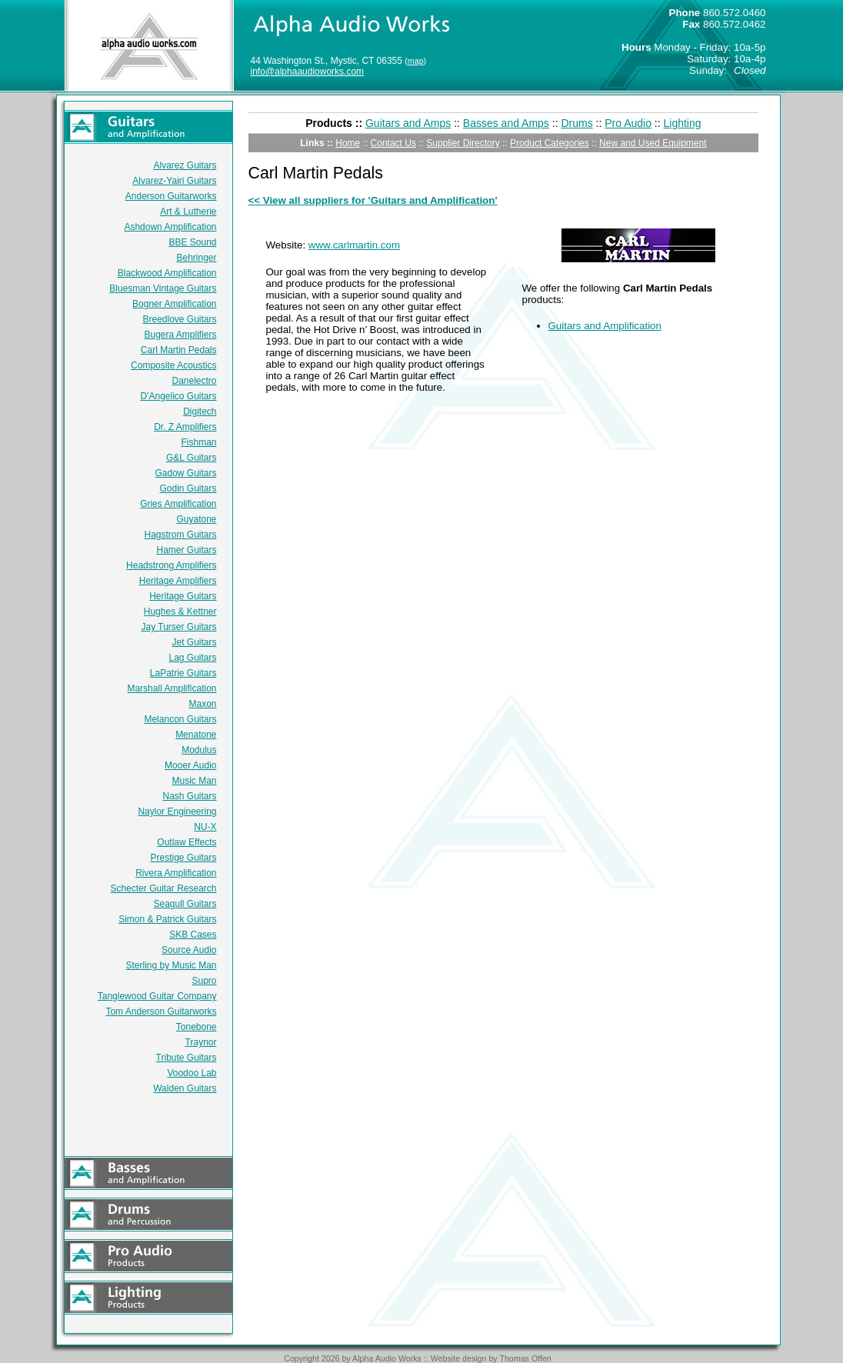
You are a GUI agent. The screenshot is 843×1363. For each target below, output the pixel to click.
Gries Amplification (178, 503)
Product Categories (549, 143)
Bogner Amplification (174, 303)
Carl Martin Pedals (179, 350)
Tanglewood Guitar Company (157, 996)
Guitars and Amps (408, 123)
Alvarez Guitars (184, 165)
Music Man (194, 780)
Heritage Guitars (182, 596)
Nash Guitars (189, 796)
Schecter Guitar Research (163, 888)
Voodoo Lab (191, 1073)
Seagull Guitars (184, 903)
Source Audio (189, 950)
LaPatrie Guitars (183, 673)
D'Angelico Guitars (179, 396)
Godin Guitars (187, 488)
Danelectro (194, 380)
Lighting (682, 123)
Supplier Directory (462, 143)
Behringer (196, 257)
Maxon (202, 703)
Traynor (201, 1042)
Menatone (195, 734)
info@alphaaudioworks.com (308, 71)
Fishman (198, 442)
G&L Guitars (191, 457)
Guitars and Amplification (604, 326)
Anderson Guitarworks (171, 196)
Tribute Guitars (186, 1057)
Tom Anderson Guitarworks (160, 1011)
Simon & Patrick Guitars (167, 919)
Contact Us (393, 143)
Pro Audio (628, 123)
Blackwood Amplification (167, 273)
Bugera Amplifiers (180, 334)
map (416, 60)
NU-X (205, 826)
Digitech (199, 411)
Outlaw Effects (186, 842)
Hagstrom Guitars (180, 534)
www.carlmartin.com (354, 245)
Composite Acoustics (173, 365)
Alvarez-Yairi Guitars (174, 180)
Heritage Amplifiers (178, 580)
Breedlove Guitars (179, 319)
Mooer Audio (190, 765)
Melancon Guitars (180, 719)
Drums (576, 123)
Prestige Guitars (183, 857)
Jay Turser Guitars (178, 627)
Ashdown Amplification (170, 227)
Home (347, 143)
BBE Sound (192, 242)
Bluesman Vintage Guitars (162, 288)
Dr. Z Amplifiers (185, 427)
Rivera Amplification (175, 873)
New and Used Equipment (652, 143)
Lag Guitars (192, 657)
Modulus (199, 750)
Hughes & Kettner (180, 611)
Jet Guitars (194, 642)
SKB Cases (192, 934)
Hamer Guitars (186, 550)
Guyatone (196, 519)
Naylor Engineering (177, 811)
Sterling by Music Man (170, 965)
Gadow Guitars (185, 473)
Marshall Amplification (171, 688)
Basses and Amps (506, 123)
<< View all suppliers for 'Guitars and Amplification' (373, 200)
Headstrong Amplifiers (171, 565)
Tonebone (196, 1026)
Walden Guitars (184, 1088)
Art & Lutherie (188, 211)
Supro (204, 980)
